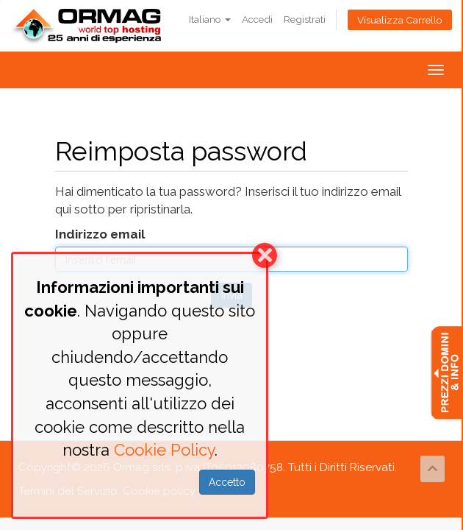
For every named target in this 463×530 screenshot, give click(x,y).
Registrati (305, 19)
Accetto (227, 482)
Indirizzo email (100, 234)
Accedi (257, 19)
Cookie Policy (164, 449)
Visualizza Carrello (399, 20)
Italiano (210, 19)
